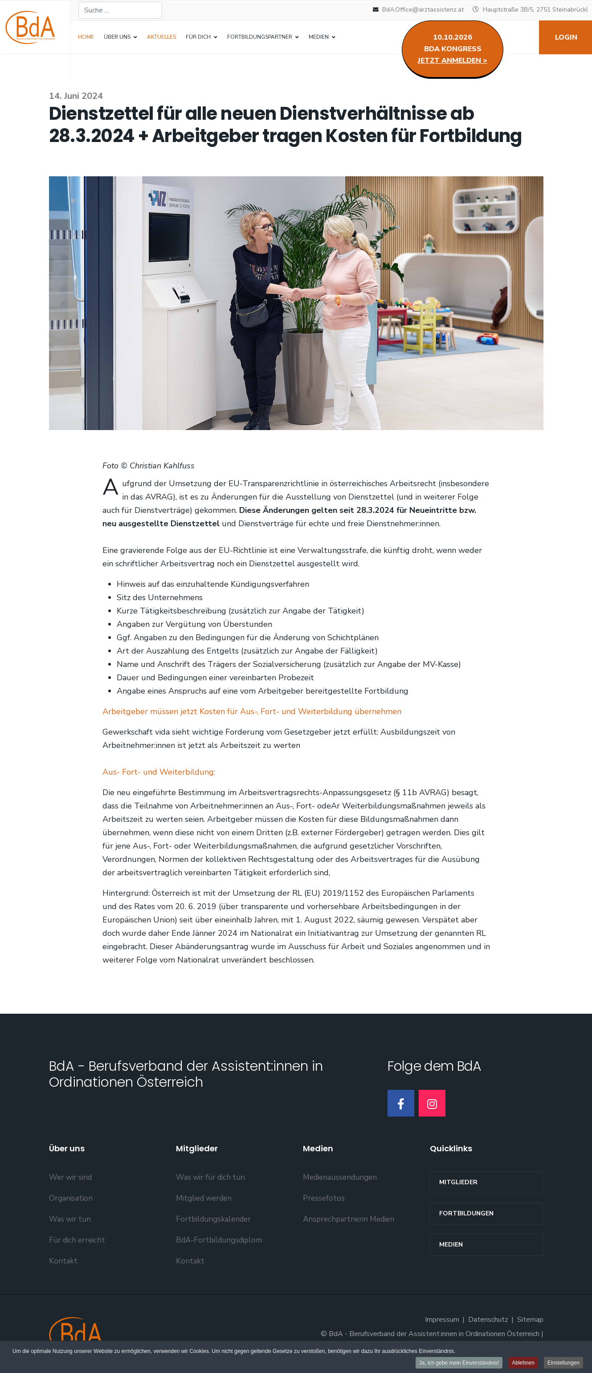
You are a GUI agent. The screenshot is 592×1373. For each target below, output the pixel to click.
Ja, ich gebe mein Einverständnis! (458, 1363)
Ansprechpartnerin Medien (348, 1219)
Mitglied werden (204, 1198)
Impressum (442, 1319)
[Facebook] (401, 1103)
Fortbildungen (466, 1213)
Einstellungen (563, 1363)
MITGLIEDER (458, 1182)
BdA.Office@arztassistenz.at (423, 9)
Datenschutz (488, 1319)
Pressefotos (324, 1198)
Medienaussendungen (340, 1177)
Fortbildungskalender (213, 1219)
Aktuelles (161, 37)
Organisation (71, 1198)
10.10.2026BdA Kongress (452, 48)
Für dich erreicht (77, 1240)
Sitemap (530, 1319)
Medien (451, 1244)
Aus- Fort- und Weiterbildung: (158, 772)
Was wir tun (70, 1219)
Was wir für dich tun (210, 1177)
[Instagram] (432, 1103)
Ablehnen (523, 1363)
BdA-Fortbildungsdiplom (219, 1240)
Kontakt (63, 1261)
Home (86, 37)
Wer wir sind (70, 1177)
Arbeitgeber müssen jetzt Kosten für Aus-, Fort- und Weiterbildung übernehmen (251, 711)
